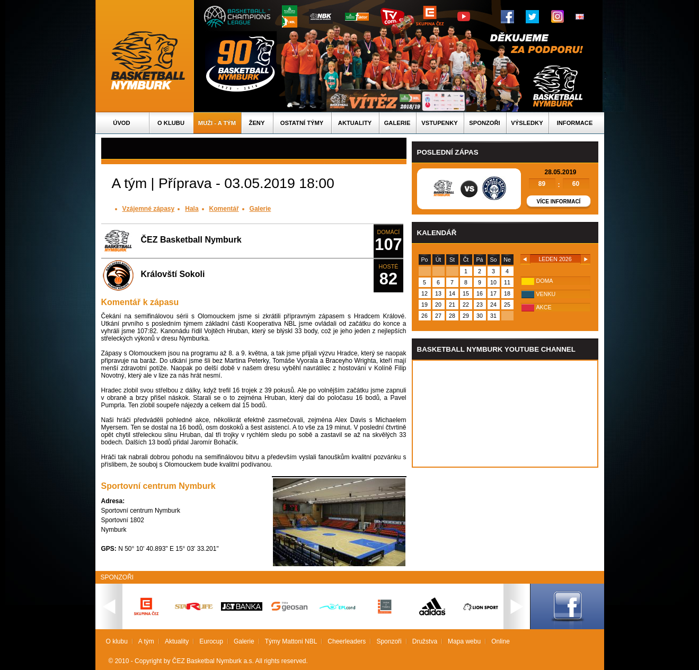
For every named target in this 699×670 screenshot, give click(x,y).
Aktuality (354, 123)
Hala (191, 208)
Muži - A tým (217, 123)
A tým (146, 641)
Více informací (559, 201)
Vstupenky (439, 123)
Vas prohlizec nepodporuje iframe (505, 414)
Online (500, 641)
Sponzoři (484, 123)
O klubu (170, 123)
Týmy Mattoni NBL (291, 641)
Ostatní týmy (302, 123)
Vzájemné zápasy (148, 208)
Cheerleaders (347, 641)
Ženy (257, 123)
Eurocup (211, 641)
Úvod (121, 123)
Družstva (424, 641)
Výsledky (527, 123)
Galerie (397, 123)
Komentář (224, 208)
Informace (575, 123)
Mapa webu (464, 641)
